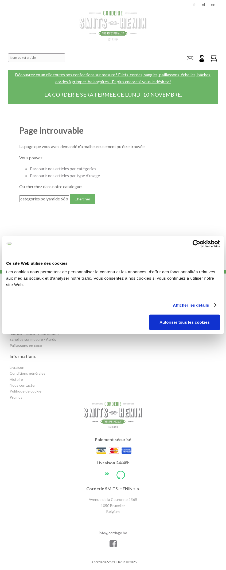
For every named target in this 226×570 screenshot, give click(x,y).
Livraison (17, 367)
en (213, 4)
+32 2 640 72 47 (113, 521)
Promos (16, 397)
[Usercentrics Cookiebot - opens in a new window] (196, 244)
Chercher (82, 199)
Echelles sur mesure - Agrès (33, 339)
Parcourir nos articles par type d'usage (65, 175)
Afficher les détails (191, 305)
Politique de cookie (25, 391)
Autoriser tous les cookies (184, 322)
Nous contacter (23, 385)
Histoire (16, 379)
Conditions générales (27, 373)
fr (194, 4)
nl (203, 4)
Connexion (202, 58)
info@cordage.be (190, 58)
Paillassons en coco (26, 345)
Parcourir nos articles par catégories (63, 168)
